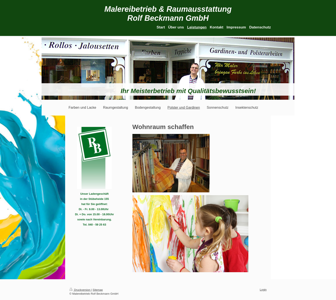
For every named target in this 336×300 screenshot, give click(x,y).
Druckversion (80, 289)
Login (263, 289)
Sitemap (98, 289)
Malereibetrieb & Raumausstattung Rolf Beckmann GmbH (168, 13)
